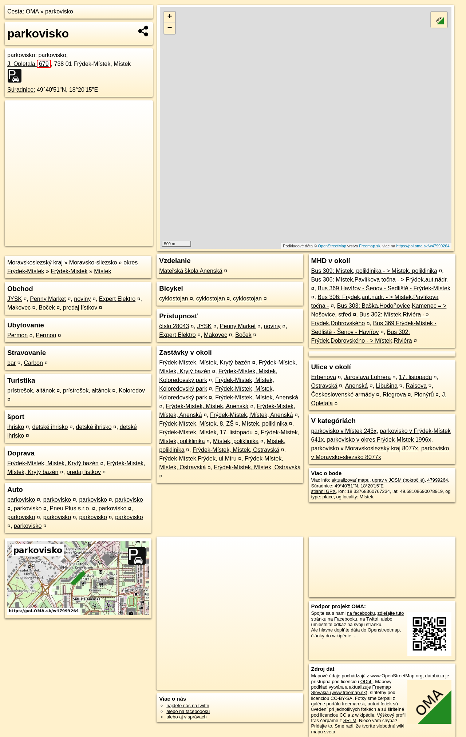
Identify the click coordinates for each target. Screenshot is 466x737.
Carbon (33, 363)
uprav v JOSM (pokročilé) (398, 480)
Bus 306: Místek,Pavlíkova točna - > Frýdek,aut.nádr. (379, 279)
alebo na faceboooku (188, 711)
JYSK (14, 299)
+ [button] (169, 17)
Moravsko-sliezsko (93, 262)
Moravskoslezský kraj (35, 262)
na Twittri (369, 619)
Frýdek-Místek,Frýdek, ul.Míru (197, 458)
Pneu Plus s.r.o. (70, 508)
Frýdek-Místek (69, 271)
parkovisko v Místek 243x (344, 431)
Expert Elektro (117, 299)
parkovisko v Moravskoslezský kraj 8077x (364, 448)
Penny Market (48, 299)
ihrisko (15, 427)
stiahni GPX (323, 491)
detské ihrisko (50, 427)
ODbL (366, 681)
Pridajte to (321, 726)
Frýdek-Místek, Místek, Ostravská (236, 450)
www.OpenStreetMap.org (396, 675)
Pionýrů (424, 394)
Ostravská (324, 386)
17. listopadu (415, 377)
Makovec (19, 307)
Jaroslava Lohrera (367, 377)
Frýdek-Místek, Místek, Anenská (256, 397)
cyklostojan (173, 298)
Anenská (356, 386)
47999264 (437, 480)
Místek (102, 271)
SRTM (349, 720)
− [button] (169, 28)
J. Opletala (29, 64)
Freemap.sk (369, 246)
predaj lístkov (80, 307)
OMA (32, 11)
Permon (17, 335)
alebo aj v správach (186, 717)
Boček (47, 307)
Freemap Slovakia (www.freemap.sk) (351, 689)
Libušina (387, 386)
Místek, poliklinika (264, 424)
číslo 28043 (174, 326)
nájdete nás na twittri (187, 705)
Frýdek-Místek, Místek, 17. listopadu (206, 432)
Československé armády (343, 394)
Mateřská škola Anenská (190, 271)
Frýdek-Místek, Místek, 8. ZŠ (196, 424)
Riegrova (394, 394)
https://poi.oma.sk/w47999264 (422, 246)
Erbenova (323, 377)
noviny (82, 299)
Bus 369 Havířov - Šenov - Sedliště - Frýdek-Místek (383, 288)
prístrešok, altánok (31, 390)
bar (11, 363)
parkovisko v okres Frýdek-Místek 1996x (379, 440)
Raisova (416, 386)
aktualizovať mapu (351, 480)
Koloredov (132, 390)
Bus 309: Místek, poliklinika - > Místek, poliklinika (374, 271)
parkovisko (59, 11)
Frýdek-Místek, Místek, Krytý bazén (53, 463)
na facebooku (361, 613)
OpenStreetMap (332, 246)
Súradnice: (21, 90)
